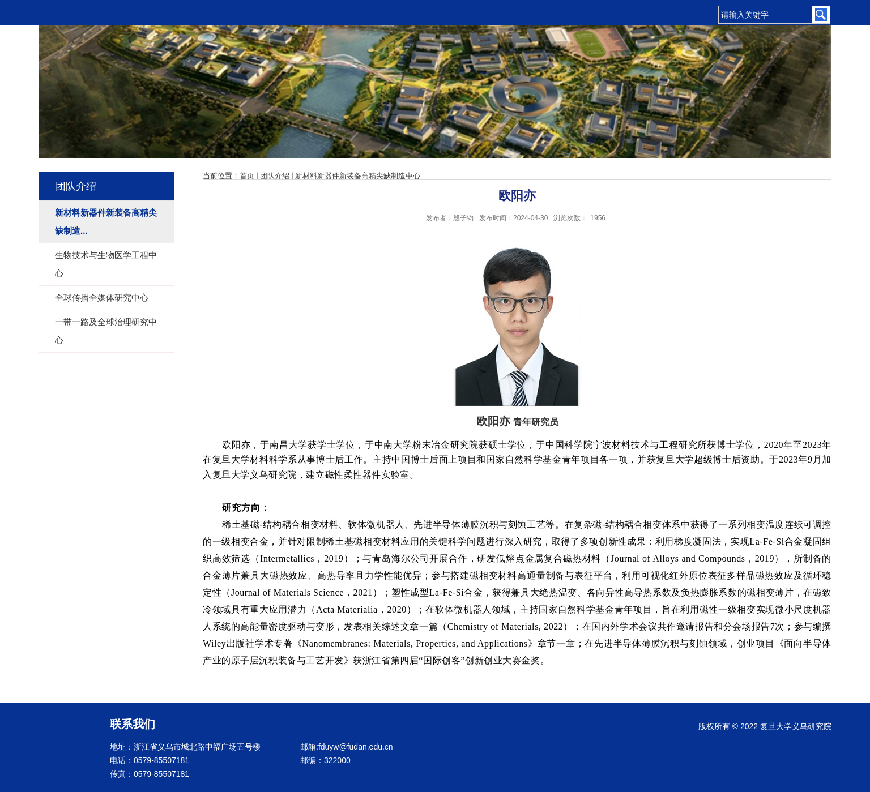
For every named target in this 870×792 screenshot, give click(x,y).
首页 (247, 176)
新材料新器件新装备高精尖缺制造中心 (357, 176)
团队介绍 (274, 176)
